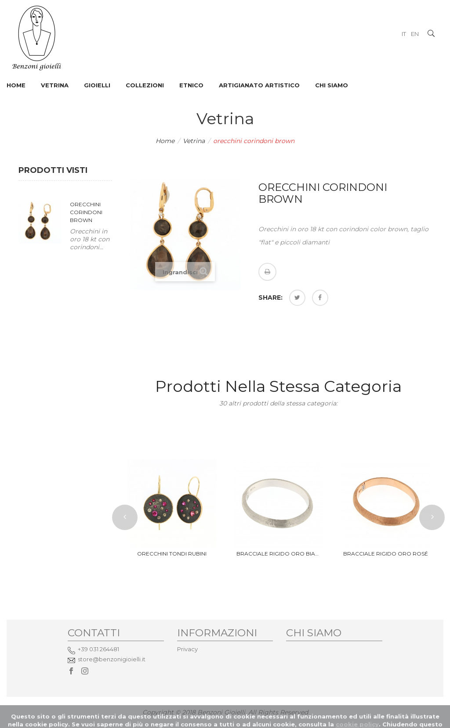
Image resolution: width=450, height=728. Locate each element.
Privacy (187, 649)
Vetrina (194, 141)
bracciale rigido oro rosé (385, 553)
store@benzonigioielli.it (111, 659)
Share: (270, 297)
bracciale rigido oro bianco (278, 553)
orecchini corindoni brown (86, 212)
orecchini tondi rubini (172, 553)
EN (415, 33)
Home (165, 141)
